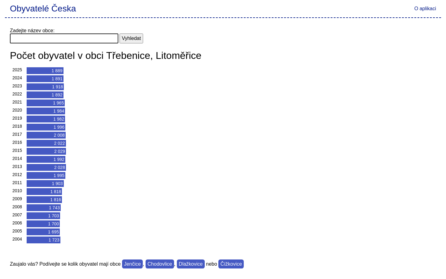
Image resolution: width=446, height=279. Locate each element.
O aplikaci (425, 8)
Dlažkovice (191, 264)
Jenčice (132, 264)
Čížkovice (231, 264)
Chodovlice (159, 264)
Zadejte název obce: (32, 30)
